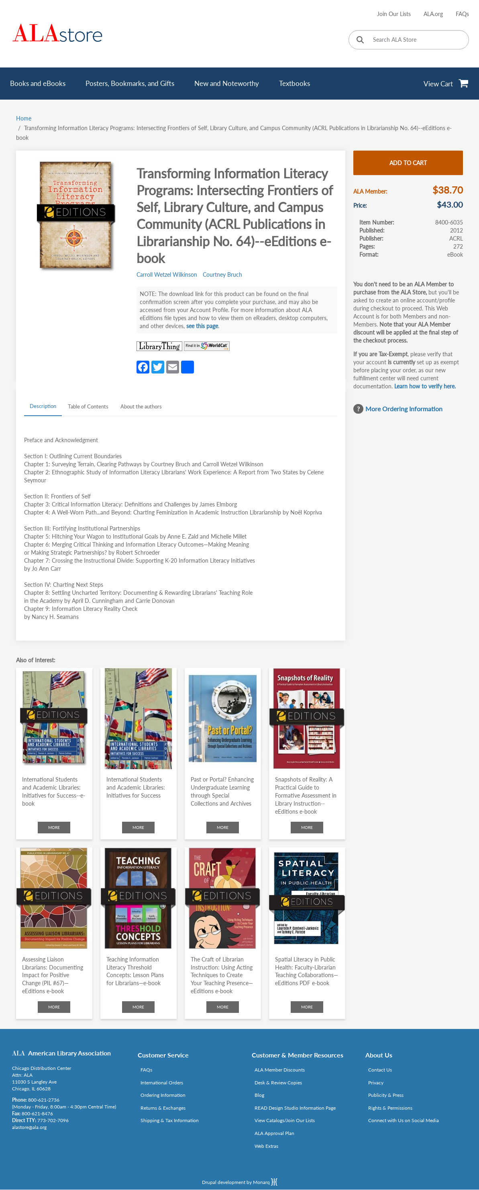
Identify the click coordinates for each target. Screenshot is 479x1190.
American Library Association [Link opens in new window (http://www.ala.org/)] (69, 1053)
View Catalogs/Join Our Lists (285, 1120)
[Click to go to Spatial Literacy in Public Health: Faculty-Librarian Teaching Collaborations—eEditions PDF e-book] (307, 898)
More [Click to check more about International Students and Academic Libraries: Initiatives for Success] (138, 827)
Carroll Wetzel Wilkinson (167, 274)
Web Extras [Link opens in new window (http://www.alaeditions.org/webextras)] (266, 1146)
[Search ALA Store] (409, 39)
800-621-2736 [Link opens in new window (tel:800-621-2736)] (43, 1100)
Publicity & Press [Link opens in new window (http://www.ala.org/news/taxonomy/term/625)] (386, 1095)
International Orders (162, 1083)
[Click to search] (360, 40)
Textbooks (294, 83)
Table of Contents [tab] (88, 406)
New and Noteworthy (226, 83)
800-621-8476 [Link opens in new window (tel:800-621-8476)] (37, 1113)
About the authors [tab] (141, 406)
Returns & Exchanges (163, 1108)
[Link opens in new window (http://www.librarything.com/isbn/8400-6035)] (159, 346)
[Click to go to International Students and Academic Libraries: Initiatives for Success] (138, 719)
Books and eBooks (37, 83)
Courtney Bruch (222, 274)
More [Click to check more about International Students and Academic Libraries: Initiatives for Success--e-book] (54, 827)
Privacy (375, 1083)
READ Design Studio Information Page (295, 1108)
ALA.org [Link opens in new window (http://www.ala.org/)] (433, 13)
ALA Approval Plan (274, 1133)
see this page (202, 326)
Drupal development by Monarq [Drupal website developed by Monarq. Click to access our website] (239, 1182)
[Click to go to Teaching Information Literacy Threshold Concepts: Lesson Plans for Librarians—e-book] (138, 898)
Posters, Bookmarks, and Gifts (130, 83)
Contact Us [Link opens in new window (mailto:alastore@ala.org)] (380, 1070)
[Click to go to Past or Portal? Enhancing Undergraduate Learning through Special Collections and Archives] (223, 719)
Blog (259, 1095)
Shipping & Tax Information (170, 1120)
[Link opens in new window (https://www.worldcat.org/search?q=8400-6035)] (207, 346)
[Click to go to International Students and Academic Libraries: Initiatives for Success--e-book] (54, 719)
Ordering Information (163, 1095)
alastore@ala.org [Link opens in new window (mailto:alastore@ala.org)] (29, 1127)
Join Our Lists (394, 13)
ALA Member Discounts (280, 1070)
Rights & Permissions (390, 1108)
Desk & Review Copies (278, 1083)
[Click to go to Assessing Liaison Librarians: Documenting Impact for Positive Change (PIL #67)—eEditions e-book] (54, 898)
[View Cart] (446, 83)
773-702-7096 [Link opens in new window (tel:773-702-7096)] (53, 1120)
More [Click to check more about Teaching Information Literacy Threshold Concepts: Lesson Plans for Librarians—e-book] (138, 1006)
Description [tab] (43, 406)
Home (23, 118)
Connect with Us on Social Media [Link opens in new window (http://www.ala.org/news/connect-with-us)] (403, 1120)
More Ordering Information (403, 408)
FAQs (462, 13)
